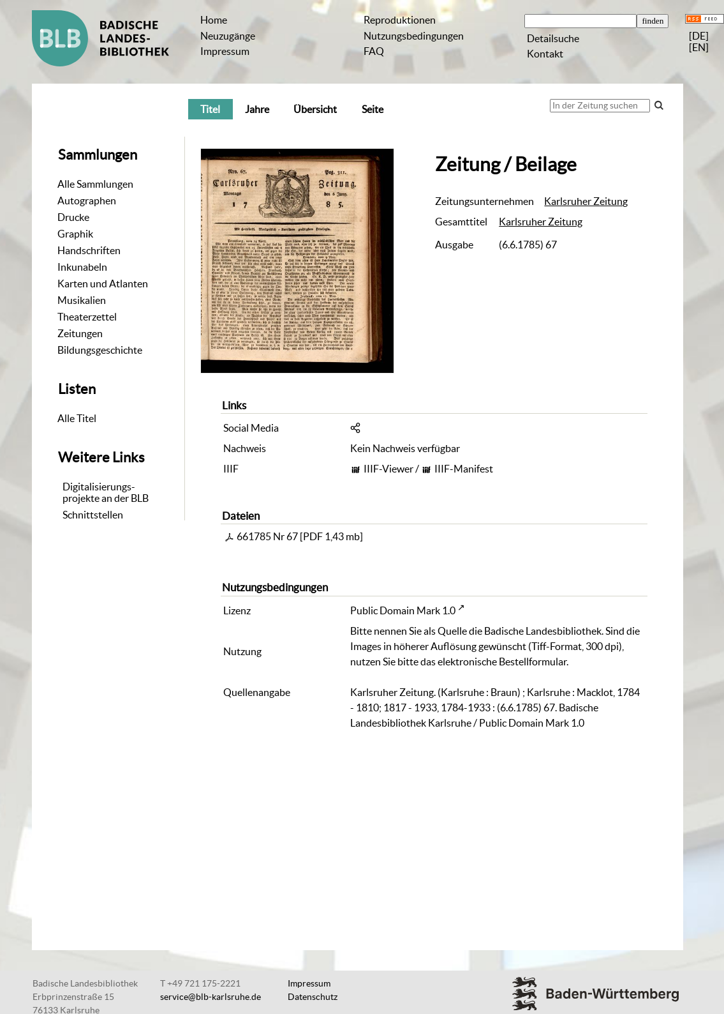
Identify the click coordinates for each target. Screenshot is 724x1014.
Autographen (86, 200)
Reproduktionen (400, 20)
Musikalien (81, 300)
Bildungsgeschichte (99, 350)
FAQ (374, 51)
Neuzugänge (227, 36)
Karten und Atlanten (102, 283)
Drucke (73, 217)
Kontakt (545, 53)
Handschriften (89, 250)
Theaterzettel (87, 316)
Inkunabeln (82, 267)
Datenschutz (312, 997)
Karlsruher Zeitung (586, 201)
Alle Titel (76, 418)
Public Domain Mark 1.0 (402, 610)
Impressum (224, 51)
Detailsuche (553, 38)
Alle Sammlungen (95, 184)
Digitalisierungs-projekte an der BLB (106, 492)
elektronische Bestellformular (502, 661)
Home (213, 20)
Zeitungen (80, 333)
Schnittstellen (93, 514)
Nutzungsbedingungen (414, 36)
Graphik (75, 233)
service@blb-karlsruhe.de (210, 997)
